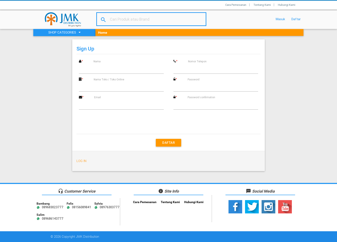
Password (193, 79)
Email (97, 97)
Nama (97, 61)
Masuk (280, 19)
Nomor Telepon (197, 61)
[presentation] (168, 121)
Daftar (296, 19)
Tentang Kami (262, 5)
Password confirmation (201, 97)
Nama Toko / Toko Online (109, 79)
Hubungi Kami (286, 5)
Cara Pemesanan (235, 5)
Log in (81, 161)
